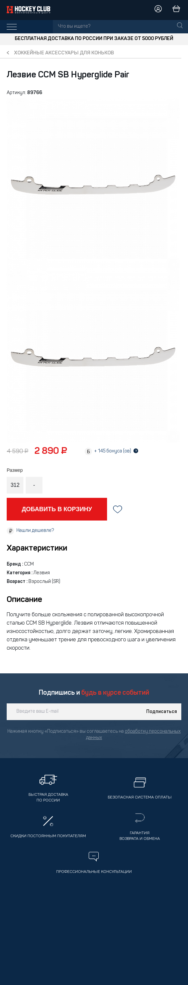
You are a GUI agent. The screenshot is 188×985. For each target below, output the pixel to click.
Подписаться (161, 711)
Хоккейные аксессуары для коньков (64, 53)
